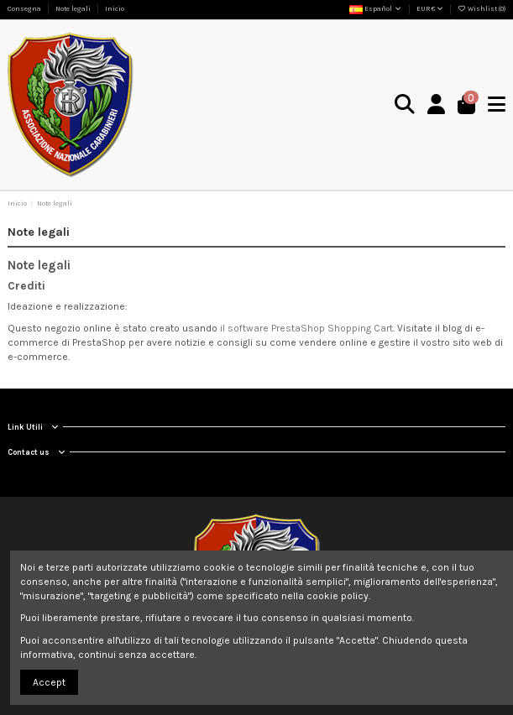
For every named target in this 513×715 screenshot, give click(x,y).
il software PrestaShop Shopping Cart (306, 328)
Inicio (114, 9)
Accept (49, 682)
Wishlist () (481, 9)
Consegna (25, 9)
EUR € (429, 9)
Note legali (73, 9)
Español (375, 9)
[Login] (436, 105)
